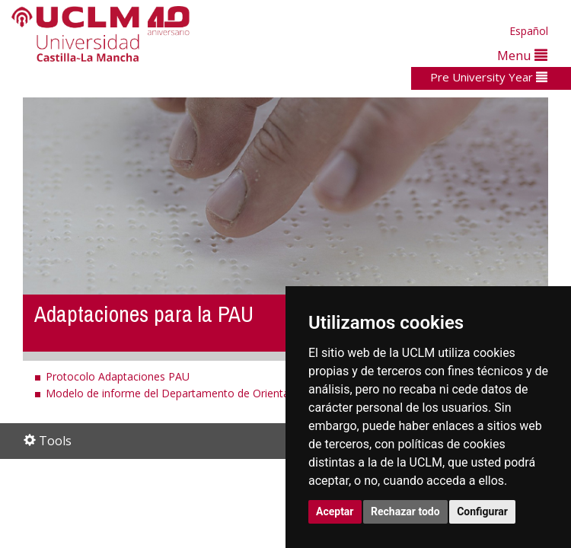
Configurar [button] (482, 511)
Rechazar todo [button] (405, 511)
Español (528, 31)
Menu (522, 55)
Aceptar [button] (335, 511)
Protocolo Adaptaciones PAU (118, 376)
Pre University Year (488, 76)
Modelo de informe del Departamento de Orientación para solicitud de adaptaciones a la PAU (277, 393)
